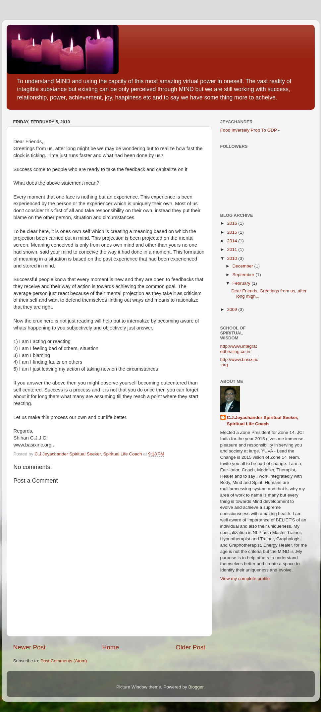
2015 (232, 232)
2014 (232, 240)
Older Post (190, 647)
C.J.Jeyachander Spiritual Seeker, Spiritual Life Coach (262, 420)
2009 (232, 309)
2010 (232, 258)
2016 (232, 223)
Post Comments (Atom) (63, 660)
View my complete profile (245, 578)
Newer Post (29, 647)
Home (110, 647)
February (242, 283)
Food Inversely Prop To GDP (248, 130)
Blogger (196, 686)
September (244, 274)
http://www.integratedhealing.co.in (238, 349)
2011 (232, 249)
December (243, 266)
